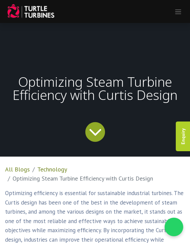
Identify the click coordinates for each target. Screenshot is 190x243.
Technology (52, 169)
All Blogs (17, 169)
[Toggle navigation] (178, 11)
